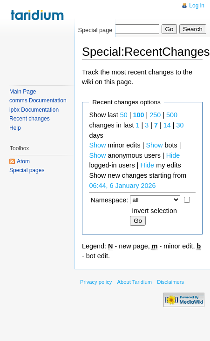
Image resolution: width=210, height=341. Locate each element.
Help (15, 128)
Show (97, 145)
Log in (196, 5)
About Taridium (134, 282)
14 (167, 125)
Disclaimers (170, 282)
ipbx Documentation (34, 110)
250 (155, 115)
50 (124, 115)
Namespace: (109, 200)
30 (179, 125)
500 (171, 115)
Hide (173, 155)
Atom (23, 161)
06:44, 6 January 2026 (122, 185)
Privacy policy (96, 282)
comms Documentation (38, 100)
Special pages (26, 170)
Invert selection (154, 210)
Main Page (22, 91)
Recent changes (29, 118)
